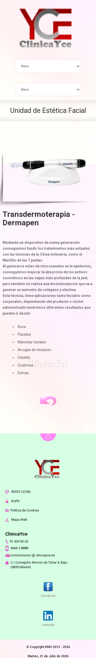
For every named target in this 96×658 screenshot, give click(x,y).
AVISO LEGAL (18, 492)
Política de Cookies (22, 510)
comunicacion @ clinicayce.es (30, 555)
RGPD (12, 501)
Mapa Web (16, 519)
